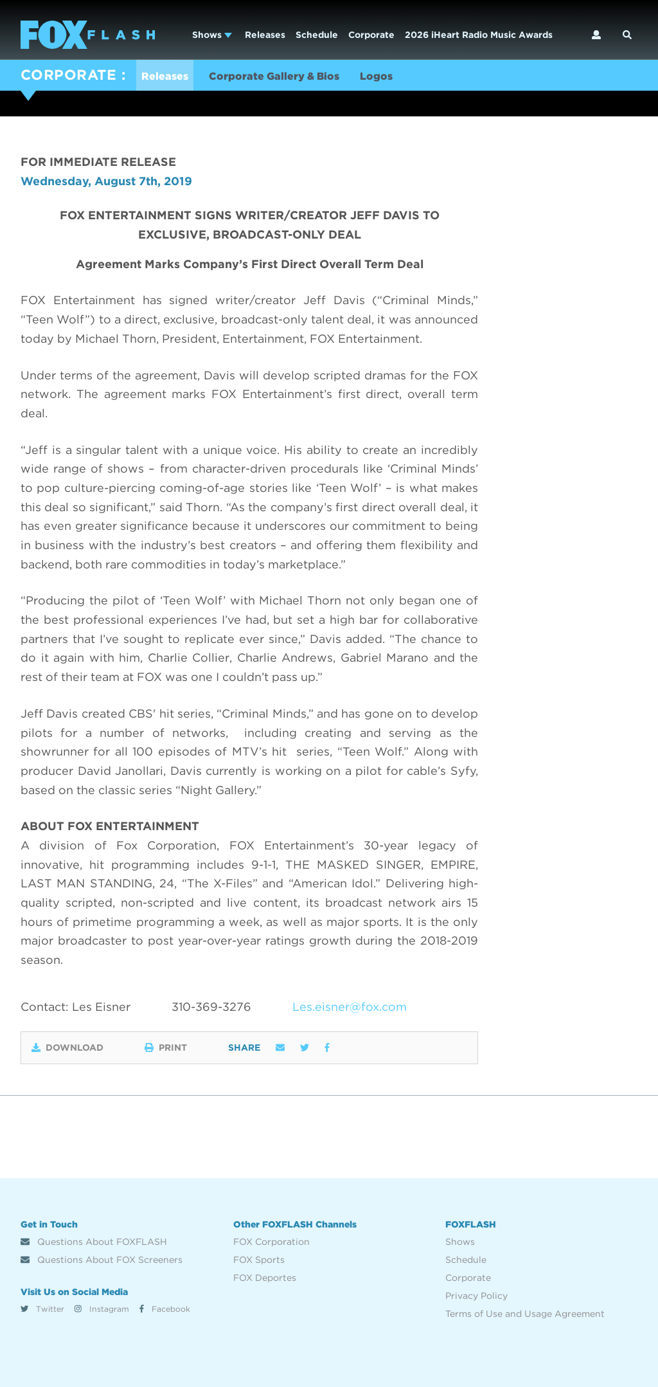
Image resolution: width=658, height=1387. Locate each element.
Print (166, 1047)
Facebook (164, 1309)
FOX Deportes (264, 1278)
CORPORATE (68, 74)
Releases (265, 35)
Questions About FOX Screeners (101, 1260)
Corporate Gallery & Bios (274, 76)
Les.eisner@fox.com (349, 1006)
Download (67, 1047)
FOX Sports (259, 1260)
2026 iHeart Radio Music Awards (479, 35)
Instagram (102, 1309)
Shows (212, 35)
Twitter (42, 1309)
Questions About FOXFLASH (94, 1242)
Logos (376, 76)
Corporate (371, 35)
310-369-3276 (211, 1006)
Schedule (317, 35)
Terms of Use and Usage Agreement (525, 1314)
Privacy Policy (476, 1296)
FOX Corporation (271, 1242)
